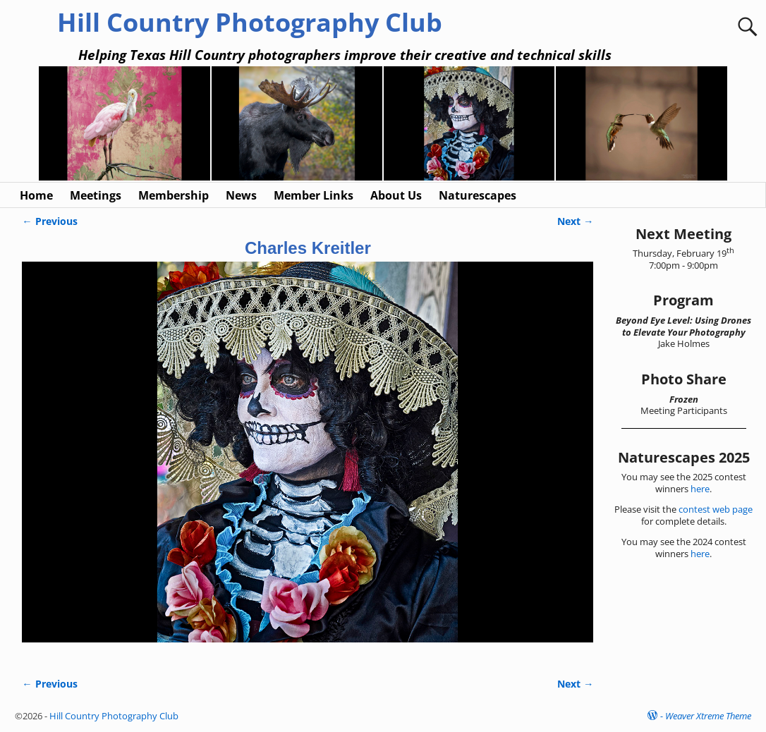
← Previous (49, 221)
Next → (575, 221)
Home (36, 195)
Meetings (95, 195)
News (241, 195)
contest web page (716, 509)
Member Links (313, 195)
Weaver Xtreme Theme (708, 715)
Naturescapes (477, 195)
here (700, 488)
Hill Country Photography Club (249, 22)
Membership (173, 195)
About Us (396, 195)
